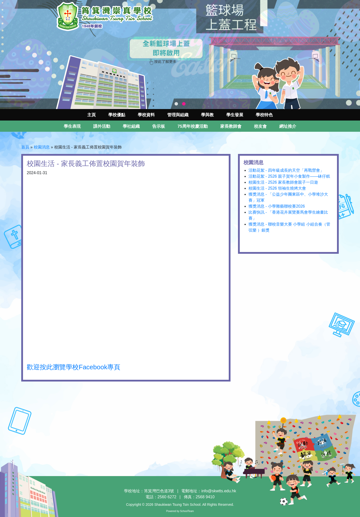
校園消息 (42, 147)
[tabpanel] (180, 54)
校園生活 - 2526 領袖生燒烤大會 (277, 188)
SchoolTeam (187, 511)
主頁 (91, 115)
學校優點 (116, 115)
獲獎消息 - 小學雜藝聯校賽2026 (276, 206)
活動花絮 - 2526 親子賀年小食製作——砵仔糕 (289, 176)
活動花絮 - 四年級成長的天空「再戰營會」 (286, 170)
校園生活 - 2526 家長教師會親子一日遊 (283, 182)
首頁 (25, 147)
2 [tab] (183, 104)
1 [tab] (176, 104)
